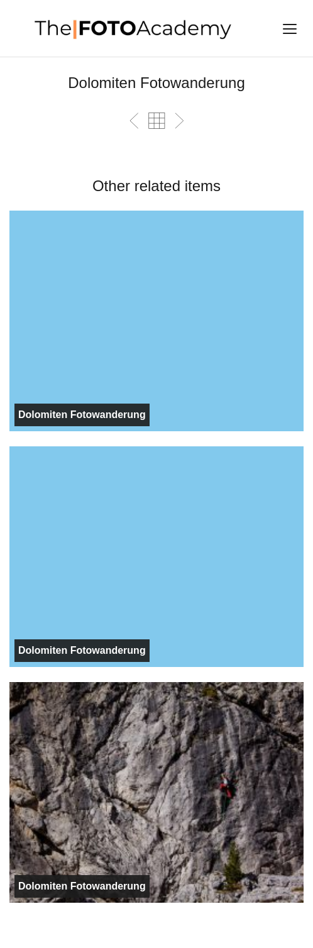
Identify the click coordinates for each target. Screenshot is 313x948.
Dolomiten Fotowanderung (82, 414)
